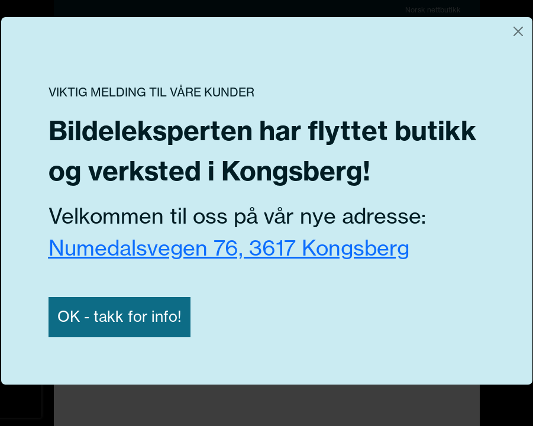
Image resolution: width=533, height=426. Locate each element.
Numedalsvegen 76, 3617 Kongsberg (229, 247)
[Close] (518, 31)
